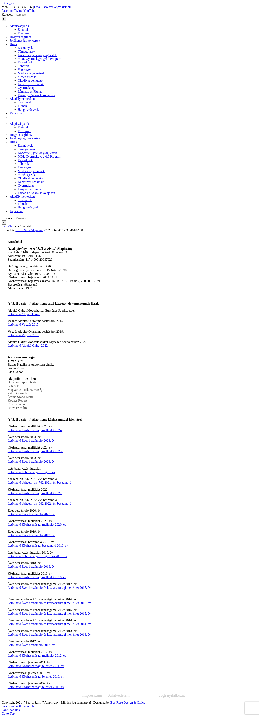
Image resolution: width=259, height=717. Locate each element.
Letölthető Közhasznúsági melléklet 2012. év (37, 655)
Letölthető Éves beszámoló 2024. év (31, 440)
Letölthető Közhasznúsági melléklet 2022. (35, 493)
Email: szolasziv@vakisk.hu (52, 7)
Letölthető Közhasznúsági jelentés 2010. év (36, 676)
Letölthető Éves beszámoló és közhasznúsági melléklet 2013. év (49, 634)
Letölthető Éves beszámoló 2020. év (31, 514)
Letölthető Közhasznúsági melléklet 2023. (35, 451)
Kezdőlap (8, 226)
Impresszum (92, 695)
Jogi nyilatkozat (172, 695)
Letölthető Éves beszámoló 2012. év (31, 645)
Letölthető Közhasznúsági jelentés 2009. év (36, 687)
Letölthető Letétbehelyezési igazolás (31, 472)
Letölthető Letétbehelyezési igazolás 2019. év (37, 556)
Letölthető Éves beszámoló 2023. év (31, 461)
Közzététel (144, 695)
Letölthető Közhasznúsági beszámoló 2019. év (38, 545)
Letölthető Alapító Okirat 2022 (28, 345)
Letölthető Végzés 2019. (23, 335)
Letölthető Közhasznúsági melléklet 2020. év (37, 524)
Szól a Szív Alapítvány (30, 230)
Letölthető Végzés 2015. (23, 324)
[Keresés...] (33, 15)
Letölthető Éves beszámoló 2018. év (31, 566)
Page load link (11, 710)
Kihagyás (8, 3)
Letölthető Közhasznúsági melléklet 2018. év (37, 577)
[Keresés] (4, 19)
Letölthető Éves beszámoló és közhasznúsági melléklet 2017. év (49, 587)
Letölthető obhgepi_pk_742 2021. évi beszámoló (39, 482)
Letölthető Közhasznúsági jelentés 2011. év (36, 666)
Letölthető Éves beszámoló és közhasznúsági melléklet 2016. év (49, 603)
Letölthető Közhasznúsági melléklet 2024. (35, 430)
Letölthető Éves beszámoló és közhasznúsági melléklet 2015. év (49, 613)
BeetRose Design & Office (127, 702)
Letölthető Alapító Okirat (24, 314)
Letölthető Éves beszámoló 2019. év (31, 535)
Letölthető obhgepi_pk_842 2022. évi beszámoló (39, 503)
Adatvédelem (119, 695)
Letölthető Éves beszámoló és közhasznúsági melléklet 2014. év (49, 624)
